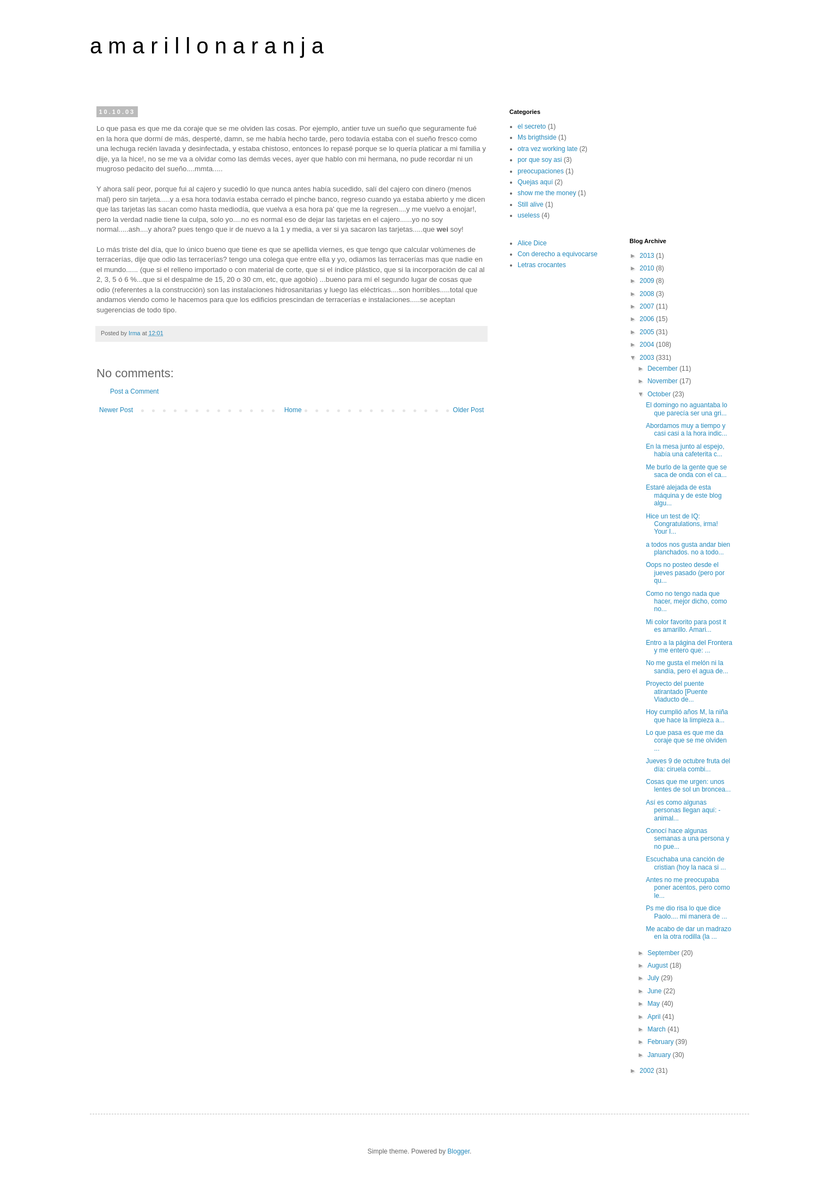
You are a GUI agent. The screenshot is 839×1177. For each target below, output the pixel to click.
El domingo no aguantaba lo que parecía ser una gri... (686, 409)
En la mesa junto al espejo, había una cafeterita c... (685, 450)
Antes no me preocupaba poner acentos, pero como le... (687, 888)
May (654, 1003)
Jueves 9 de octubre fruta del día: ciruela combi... (688, 764)
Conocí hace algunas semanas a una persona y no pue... (687, 838)
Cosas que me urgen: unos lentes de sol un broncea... (688, 785)
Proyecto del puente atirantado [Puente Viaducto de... (676, 691)
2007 (648, 306)
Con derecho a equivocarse (558, 254)
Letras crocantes (542, 265)
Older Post (468, 410)
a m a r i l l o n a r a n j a (207, 46)
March (657, 1029)
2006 (648, 319)
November (663, 381)
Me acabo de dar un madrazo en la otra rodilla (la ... (688, 932)
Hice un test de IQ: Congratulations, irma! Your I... (682, 524)
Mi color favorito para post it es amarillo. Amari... (686, 625)
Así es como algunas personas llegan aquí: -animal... (683, 810)
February (661, 1042)
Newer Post (116, 410)
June (655, 991)
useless (529, 215)
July (654, 978)
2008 (648, 294)
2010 (648, 268)
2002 (648, 1071)
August (658, 965)
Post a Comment (134, 391)
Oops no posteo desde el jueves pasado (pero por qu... (685, 572)
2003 (648, 357)
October (659, 394)
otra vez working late (547, 149)
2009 (648, 281)
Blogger (458, 1151)
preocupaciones (541, 171)
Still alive (530, 204)
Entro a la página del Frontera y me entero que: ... (689, 646)
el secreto (532, 126)
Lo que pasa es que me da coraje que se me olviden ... (686, 740)
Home (293, 410)
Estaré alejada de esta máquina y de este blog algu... (683, 495)
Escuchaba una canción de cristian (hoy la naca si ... (686, 863)
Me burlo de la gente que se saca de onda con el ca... (686, 471)
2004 (648, 344)
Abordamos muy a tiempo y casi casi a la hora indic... (686, 429)
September (664, 953)
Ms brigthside (537, 137)
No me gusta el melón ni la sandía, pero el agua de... (687, 666)
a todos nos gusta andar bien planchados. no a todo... (688, 548)
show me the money (547, 193)
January (659, 1055)
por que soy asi (540, 160)
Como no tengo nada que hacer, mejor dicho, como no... (686, 601)
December (663, 368)
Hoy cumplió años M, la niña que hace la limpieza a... (687, 715)
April (654, 1017)
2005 (648, 332)
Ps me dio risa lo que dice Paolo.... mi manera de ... (686, 912)
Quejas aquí (535, 182)
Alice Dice (532, 243)
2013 (648, 255)
